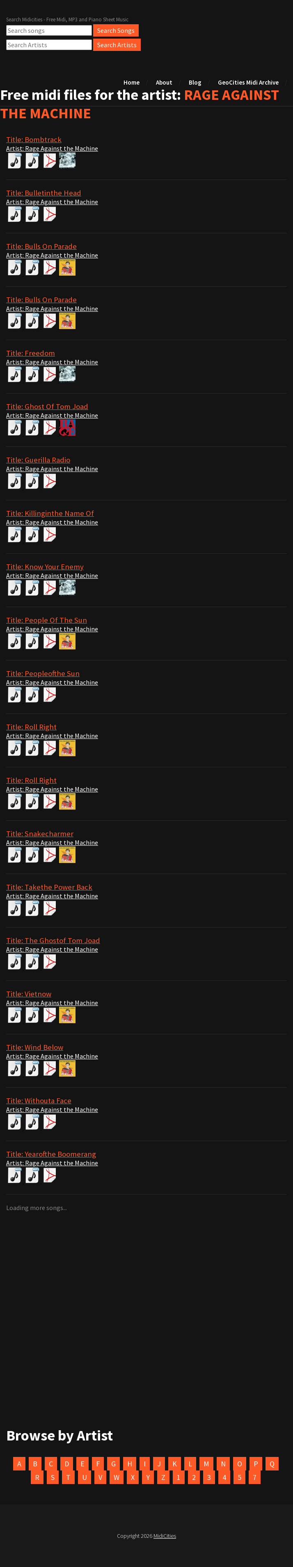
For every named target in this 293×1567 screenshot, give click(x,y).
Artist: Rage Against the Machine (52, 148)
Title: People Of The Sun (46, 620)
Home (132, 82)
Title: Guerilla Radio (38, 460)
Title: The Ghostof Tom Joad (53, 940)
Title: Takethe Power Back (49, 887)
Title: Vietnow (28, 994)
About (164, 82)
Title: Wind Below (34, 1047)
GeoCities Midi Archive (248, 82)
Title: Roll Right (31, 727)
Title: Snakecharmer (39, 833)
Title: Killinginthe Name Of (50, 513)
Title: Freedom (30, 353)
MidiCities (164, 1535)
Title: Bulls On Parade (41, 246)
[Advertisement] (146, 1335)
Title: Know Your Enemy (45, 566)
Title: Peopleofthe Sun (43, 673)
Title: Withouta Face (38, 1100)
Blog (195, 82)
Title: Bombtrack (34, 139)
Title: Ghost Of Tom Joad (47, 406)
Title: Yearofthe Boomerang (51, 1154)
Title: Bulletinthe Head (43, 193)
